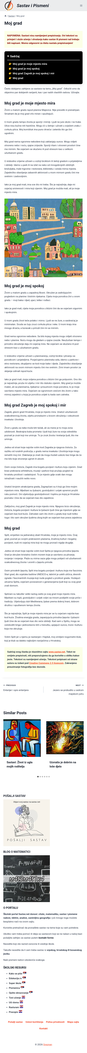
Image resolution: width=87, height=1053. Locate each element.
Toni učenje (17, 997)
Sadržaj (15, 56)
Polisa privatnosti (55, 1022)
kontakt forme (46, 937)
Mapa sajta (73, 1022)
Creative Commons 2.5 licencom (46, 663)
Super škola (17, 983)
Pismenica (16, 987)
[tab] (38, 776)
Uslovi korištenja (34, 1022)
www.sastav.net (57, 651)
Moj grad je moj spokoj (26, 68)
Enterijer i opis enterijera (22, 687)
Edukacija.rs (17, 978)
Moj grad (18, 78)
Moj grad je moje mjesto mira (30, 63)
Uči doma (16, 1002)
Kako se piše (17, 973)
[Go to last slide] (8, 746)
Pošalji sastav (15, 1022)
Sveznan (47, 1044)
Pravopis (15, 1011)
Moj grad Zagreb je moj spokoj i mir (33, 73)
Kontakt (43, 1028)
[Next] (79, 746)
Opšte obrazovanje (21, 992)
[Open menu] (81, 5)
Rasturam (16, 1007)
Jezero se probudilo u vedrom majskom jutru (65, 689)
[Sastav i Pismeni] (26, 5)
